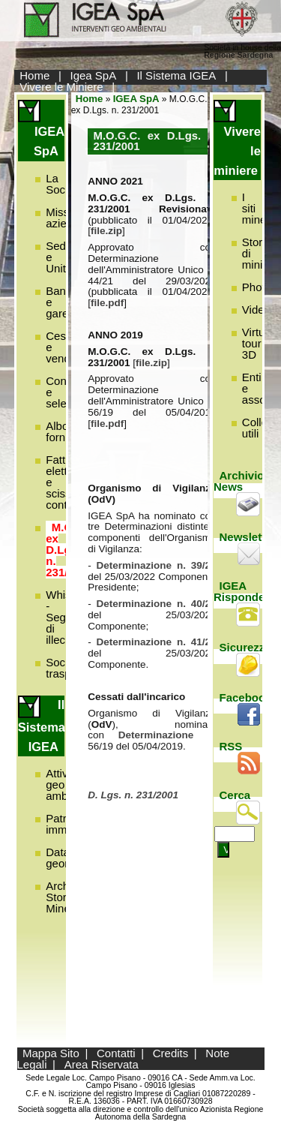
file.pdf (107, 302)
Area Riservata (101, 1064)
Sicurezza (245, 647)
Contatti (116, 1053)
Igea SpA (93, 75)
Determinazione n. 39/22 (157, 565)
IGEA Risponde (239, 591)
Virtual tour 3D (258, 343)
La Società (64, 184)
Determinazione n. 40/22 (157, 603)
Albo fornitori (64, 431)
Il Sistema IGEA (176, 75)
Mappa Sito (50, 1053)
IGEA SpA (136, 98)
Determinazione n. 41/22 (157, 642)
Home (34, 75)
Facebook (246, 697)
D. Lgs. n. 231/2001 (133, 795)
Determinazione (163, 735)
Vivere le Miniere (61, 86)
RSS (231, 746)
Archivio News (239, 481)
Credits (171, 1053)
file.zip (106, 230)
